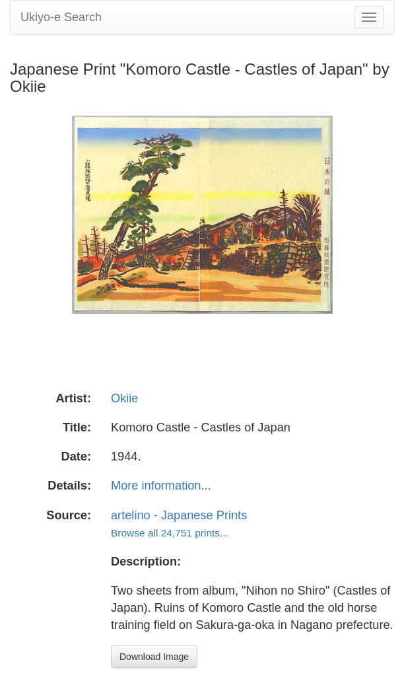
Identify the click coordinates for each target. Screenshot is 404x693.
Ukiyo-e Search (61, 17)
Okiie (124, 398)
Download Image (154, 656)
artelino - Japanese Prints (179, 515)
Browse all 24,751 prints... (169, 532)
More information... (161, 485)
